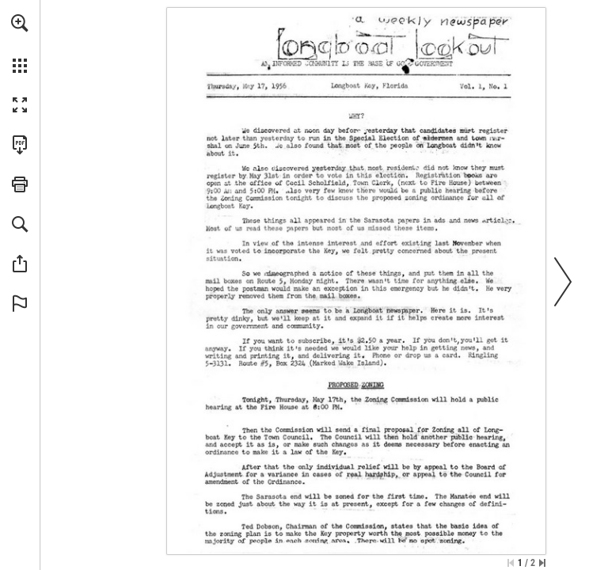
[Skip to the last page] (542, 563)
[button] (20, 23)
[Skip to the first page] (510, 563)
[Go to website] (345, 85)
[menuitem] (20, 43)
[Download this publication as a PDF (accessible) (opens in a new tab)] (20, 145)
